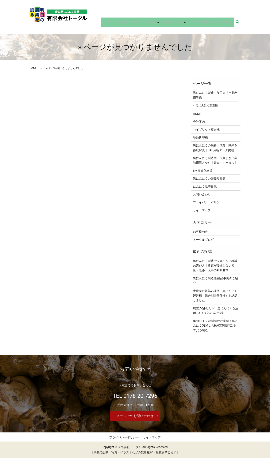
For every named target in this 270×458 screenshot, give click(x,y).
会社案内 (128, 23)
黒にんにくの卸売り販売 (209, 178)
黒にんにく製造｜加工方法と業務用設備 (215, 95)
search (239, 23)
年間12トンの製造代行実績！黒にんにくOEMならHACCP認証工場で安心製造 (215, 325)
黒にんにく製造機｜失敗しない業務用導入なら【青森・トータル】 (215, 160)
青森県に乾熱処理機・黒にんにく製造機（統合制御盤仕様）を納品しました (215, 295)
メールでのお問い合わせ (135, 416)
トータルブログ (203, 239)
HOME (114, 23)
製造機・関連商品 (148, 23)
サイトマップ (202, 210)
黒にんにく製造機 (207, 105)
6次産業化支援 (202, 23)
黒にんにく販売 (176, 23)
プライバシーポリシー (208, 202)
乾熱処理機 (200, 137)
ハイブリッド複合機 (206, 129)
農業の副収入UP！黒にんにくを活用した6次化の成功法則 (215, 311)
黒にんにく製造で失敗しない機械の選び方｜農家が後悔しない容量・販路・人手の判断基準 (215, 265)
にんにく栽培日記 (205, 186)
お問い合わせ (224, 23)
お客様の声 (200, 231)
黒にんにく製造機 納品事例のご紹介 (215, 281)
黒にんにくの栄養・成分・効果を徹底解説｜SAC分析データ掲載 (215, 148)
